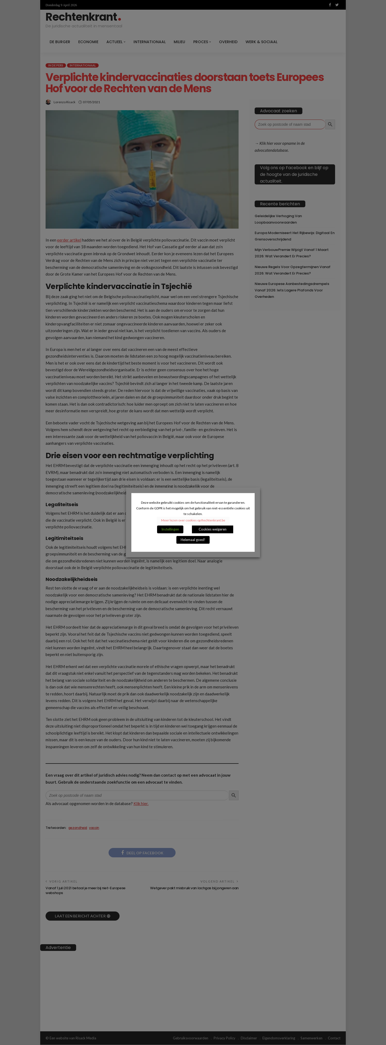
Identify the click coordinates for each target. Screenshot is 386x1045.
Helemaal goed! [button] (193, 540)
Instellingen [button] (170, 529)
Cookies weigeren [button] (213, 529)
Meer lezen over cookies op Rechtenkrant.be (193, 520)
